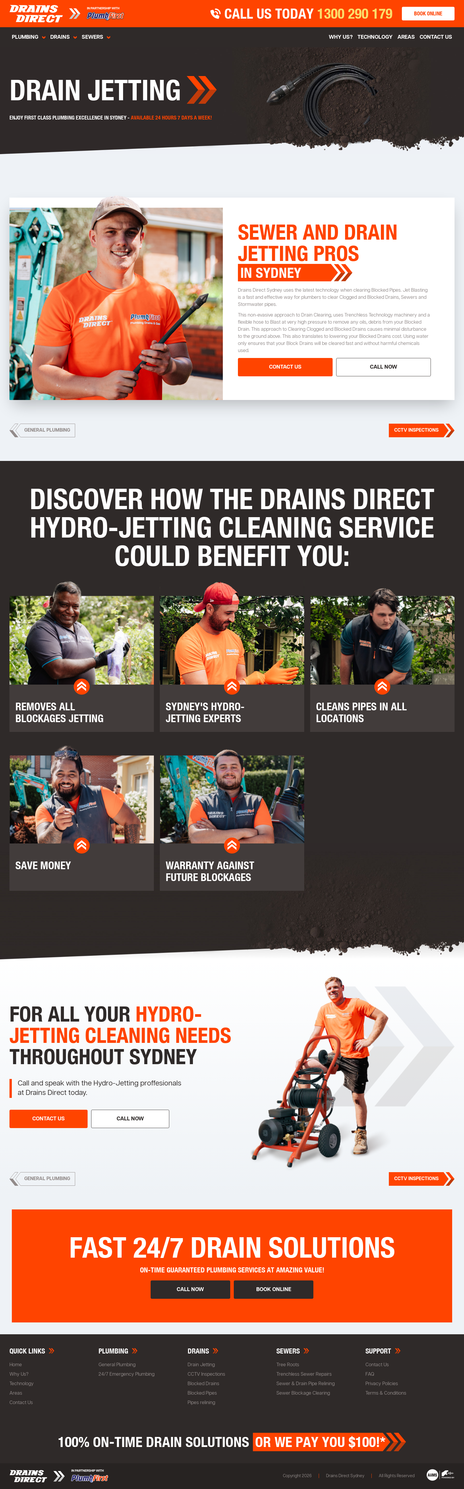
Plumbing (25, 37)
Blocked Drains (203, 1384)
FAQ (369, 1374)
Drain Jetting (201, 1365)
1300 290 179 (354, 14)
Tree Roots (287, 1365)
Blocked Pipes (202, 1393)
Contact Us (436, 37)
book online (428, 13)
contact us (285, 367)
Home (15, 1365)
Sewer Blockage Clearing (303, 1393)
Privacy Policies (381, 1384)
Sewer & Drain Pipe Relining (305, 1384)
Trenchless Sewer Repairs (304, 1374)
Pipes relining (201, 1403)
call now (383, 367)
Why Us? (18, 1374)
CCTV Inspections (206, 1374)
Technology (375, 37)
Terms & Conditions (385, 1393)
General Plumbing (117, 1365)
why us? (341, 37)
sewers (92, 37)
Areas (406, 37)
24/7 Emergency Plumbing (126, 1374)
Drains (60, 37)
